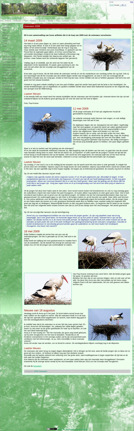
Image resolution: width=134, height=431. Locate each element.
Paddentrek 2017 (9, 113)
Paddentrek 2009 (9, 92)
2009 (36, 371)
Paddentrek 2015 (9, 108)
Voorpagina (7, 25)
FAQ (58, 21)
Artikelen (17, 21)
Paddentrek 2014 (9, 105)
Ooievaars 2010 (9, 70)
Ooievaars (43, 371)
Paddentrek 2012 (9, 100)
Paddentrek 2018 (9, 116)
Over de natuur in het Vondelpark (9, 82)
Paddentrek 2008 (9, 89)
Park (26, 21)
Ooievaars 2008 (9, 67)
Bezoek (42, 21)
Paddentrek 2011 (9, 97)
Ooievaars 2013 (9, 78)
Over (73, 21)
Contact (65, 21)
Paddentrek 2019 (9, 119)
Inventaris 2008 (9, 59)
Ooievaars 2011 (9, 73)
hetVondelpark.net (72, 429)
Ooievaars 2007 (9, 65)
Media (50, 21)
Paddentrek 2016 (9, 110)
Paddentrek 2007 (9, 86)
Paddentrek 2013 (9, 102)
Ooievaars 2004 (9, 62)
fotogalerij (37, 366)
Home (8, 21)
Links (4, 43)
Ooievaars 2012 (9, 75)
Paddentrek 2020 (9, 121)
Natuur (33, 21)
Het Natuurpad (8, 57)
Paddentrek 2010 (9, 94)
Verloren (6, 51)
